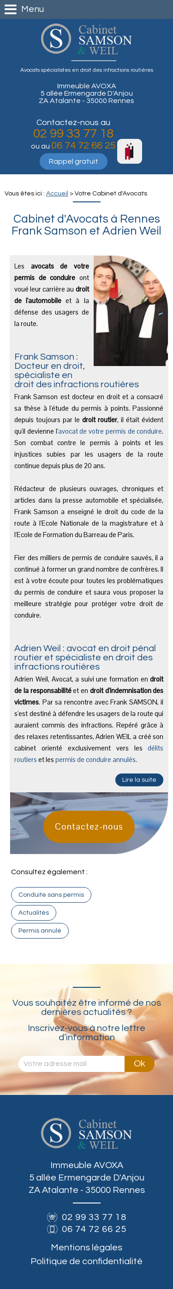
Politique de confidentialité (86, 1261)
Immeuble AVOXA (86, 93)
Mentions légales (86, 1247)
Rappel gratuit (73, 161)
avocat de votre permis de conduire (110, 431)
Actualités (33, 913)
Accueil (57, 193)
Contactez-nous (89, 826)
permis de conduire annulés (95, 759)
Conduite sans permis (51, 895)
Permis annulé (39, 931)
